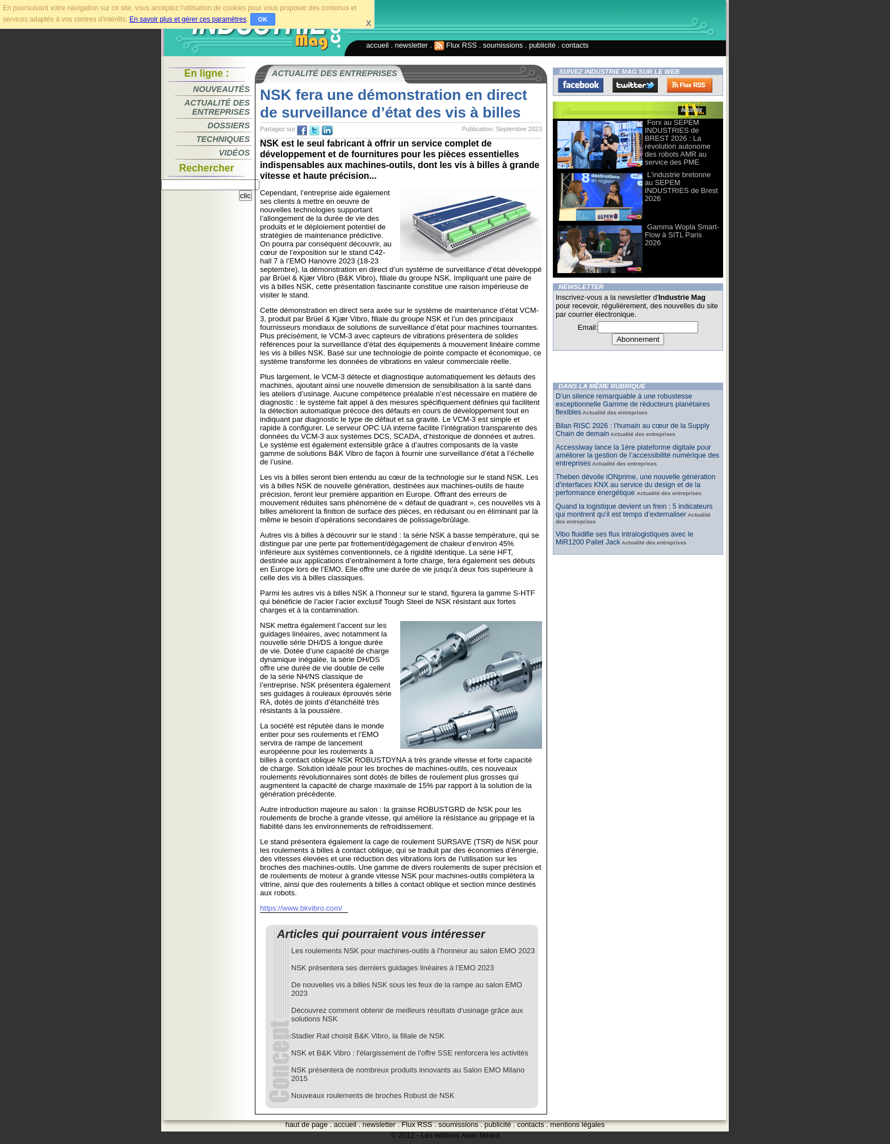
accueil (377, 45)
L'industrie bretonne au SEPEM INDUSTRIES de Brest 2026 (681, 186)
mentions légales (577, 1124)
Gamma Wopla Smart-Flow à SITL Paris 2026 (682, 235)
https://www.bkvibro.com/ (301, 908)
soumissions (503, 45)
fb (302, 130)
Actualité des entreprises (217, 107)
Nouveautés (221, 89)
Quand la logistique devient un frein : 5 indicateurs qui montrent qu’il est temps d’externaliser (634, 510)
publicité (542, 45)
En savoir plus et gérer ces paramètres (187, 19)
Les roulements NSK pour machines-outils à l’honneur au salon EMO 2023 (413, 950)
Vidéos (234, 152)
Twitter (635, 85)
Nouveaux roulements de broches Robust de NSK (373, 1095)
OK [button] (263, 19)
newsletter (411, 45)
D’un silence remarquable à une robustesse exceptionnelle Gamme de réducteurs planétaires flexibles (633, 404)
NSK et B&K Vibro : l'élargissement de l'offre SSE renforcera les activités (409, 1053)
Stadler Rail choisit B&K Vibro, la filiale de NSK (367, 1036)
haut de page (307, 1124)
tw (314, 130)
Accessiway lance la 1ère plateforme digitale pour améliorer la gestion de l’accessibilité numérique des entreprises (637, 455)
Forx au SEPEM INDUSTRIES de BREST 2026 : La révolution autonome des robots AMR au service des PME (678, 142)
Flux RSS (455, 45)
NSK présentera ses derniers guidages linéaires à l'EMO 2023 (392, 967)
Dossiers (229, 125)
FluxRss (689, 85)
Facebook (580, 85)
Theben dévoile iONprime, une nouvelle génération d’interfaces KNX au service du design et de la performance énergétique (635, 485)
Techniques (223, 139)
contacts (575, 45)
